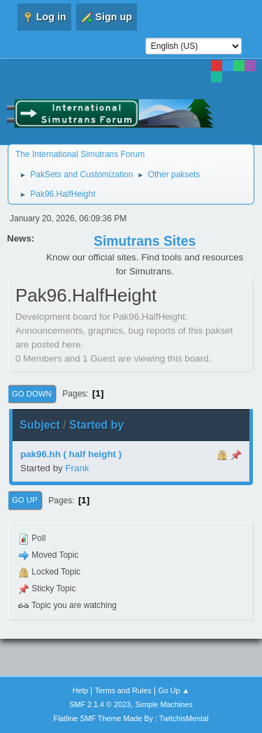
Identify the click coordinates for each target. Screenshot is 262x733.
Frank (77, 468)
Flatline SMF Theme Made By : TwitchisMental (131, 718)
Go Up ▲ (173, 690)
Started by (96, 425)
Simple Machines (164, 704)
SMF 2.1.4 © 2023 (100, 704)
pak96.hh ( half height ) (71, 454)
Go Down (32, 394)
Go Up (25, 500)
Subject (40, 425)
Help (80, 690)
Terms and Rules (123, 690)
